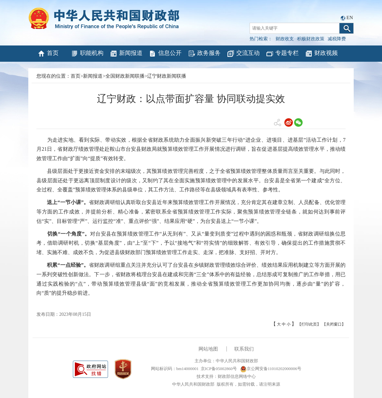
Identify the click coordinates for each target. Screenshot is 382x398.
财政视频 (321, 54)
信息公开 (165, 54)
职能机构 (87, 54)
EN (350, 17)
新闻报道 (126, 54)
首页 (48, 54)
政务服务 (204, 54)
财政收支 (285, 38)
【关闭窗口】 (334, 324)
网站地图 (208, 349)
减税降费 (337, 38)
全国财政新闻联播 (124, 76)
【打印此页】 (309, 324)
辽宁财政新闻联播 (166, 76)
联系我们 (244, 349)
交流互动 (243, 54)
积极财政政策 (310, 38)
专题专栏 (282, 54)
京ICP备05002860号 (219, 368)
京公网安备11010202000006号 (271, 368)
